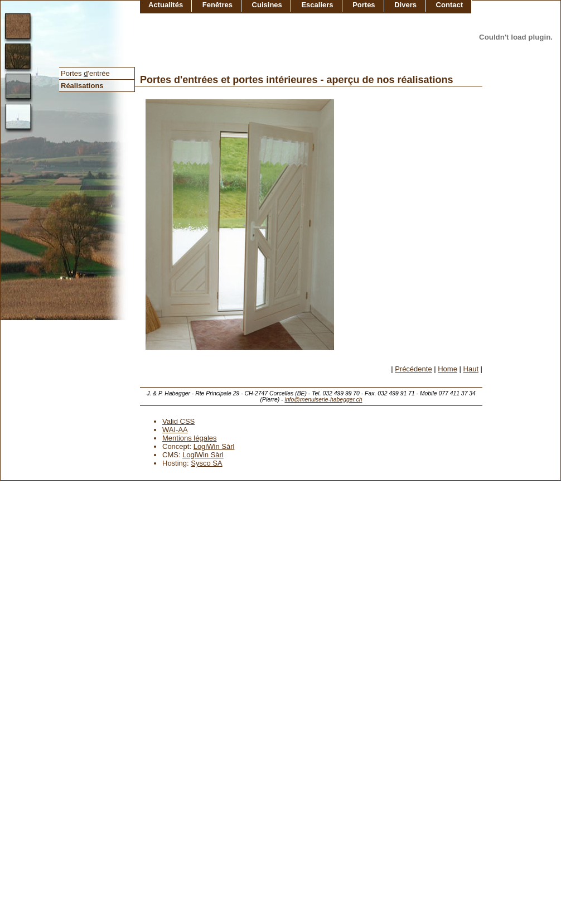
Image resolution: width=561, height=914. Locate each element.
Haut (470, 369)
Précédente (413, 369)
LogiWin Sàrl (214, 446)
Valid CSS (178, 421)
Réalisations (82, 85)
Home (447, 369)
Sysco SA (206, 463)
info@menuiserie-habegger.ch (323, 399)
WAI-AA (175, 429)
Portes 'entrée (85, 73)
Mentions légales (189, 438)
